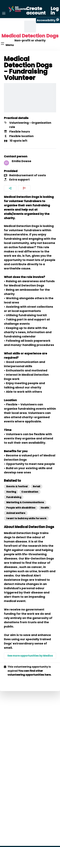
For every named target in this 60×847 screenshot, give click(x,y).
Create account (36, 11)
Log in (55, 11)
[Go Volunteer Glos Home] (18, 9)
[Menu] (3, 13)
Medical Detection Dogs (30, 36)
